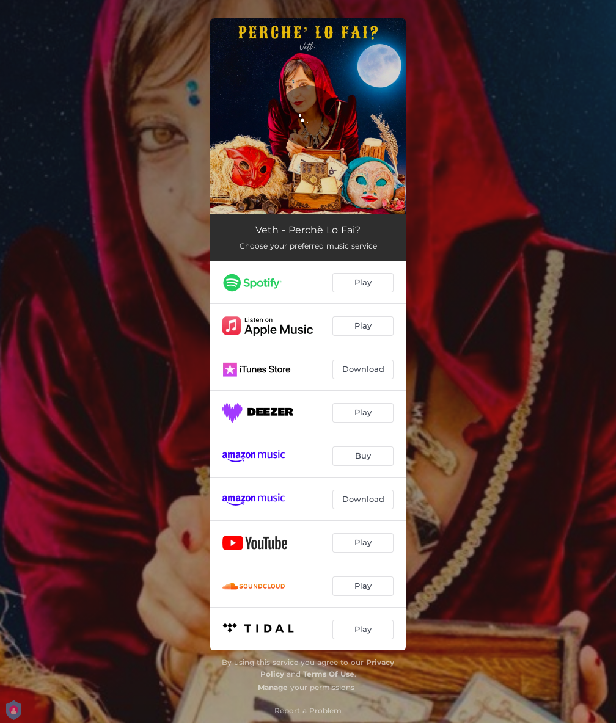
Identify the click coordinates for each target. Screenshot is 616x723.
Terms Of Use (328, 673)
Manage (273, 687)
